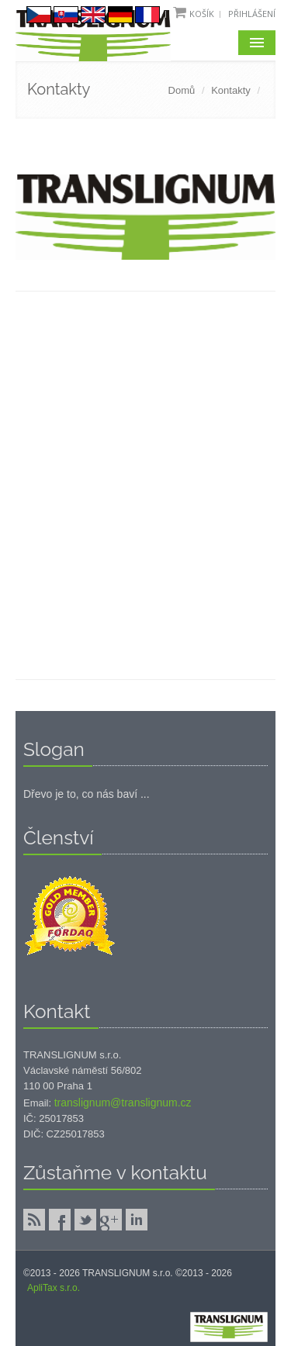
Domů (182, 90)
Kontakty (231, 90)
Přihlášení (251, 13)
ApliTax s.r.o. (53, 1287)
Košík (201, 13)
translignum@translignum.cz (123, 1102)
